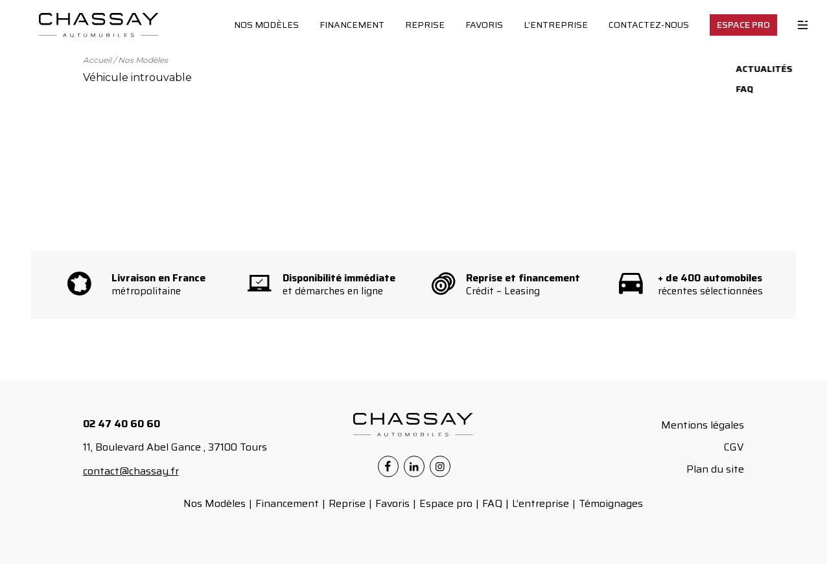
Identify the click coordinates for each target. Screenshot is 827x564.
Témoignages (611, 503)
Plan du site (715, 469)
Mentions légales (702, 425)
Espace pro (445, 503)
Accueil (97, 60)
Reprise (425, 25)
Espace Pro (743, 25)
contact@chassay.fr (131, 471)
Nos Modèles (266, 25)
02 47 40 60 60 (121, 424)
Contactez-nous (649, 25)
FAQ (492, 503)
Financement (352, 25)
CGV (734, 447)
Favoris (484, 25)
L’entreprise (556, 25)
